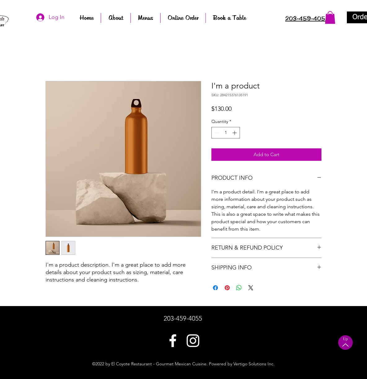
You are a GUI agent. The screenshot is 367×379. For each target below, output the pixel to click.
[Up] (345, 342)
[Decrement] (216, 132)
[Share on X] (250, 287)
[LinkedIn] (192, 340)
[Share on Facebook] (215, 287)
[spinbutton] (225, 132)
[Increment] (235, 132)
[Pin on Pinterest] (227, 287)
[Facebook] (172, 340)
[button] (330, 17)
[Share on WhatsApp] (239, 287)
